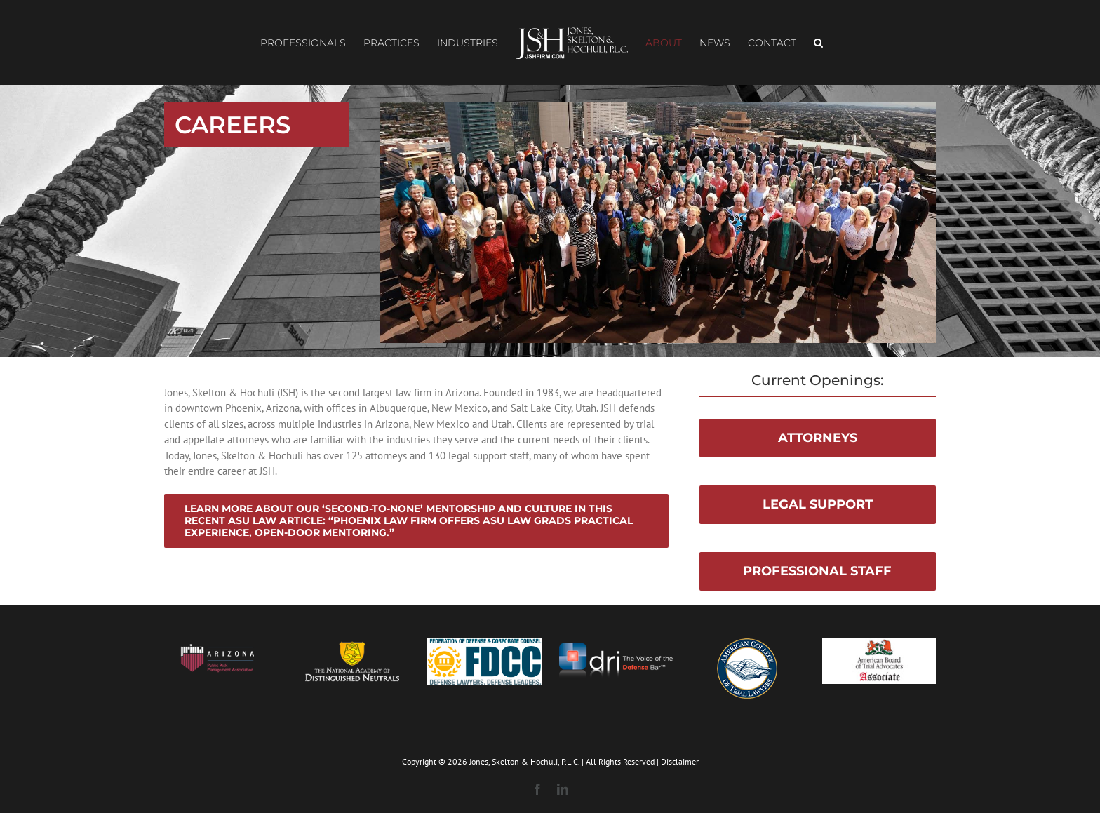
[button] (818, 42)
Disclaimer (680, 761)
